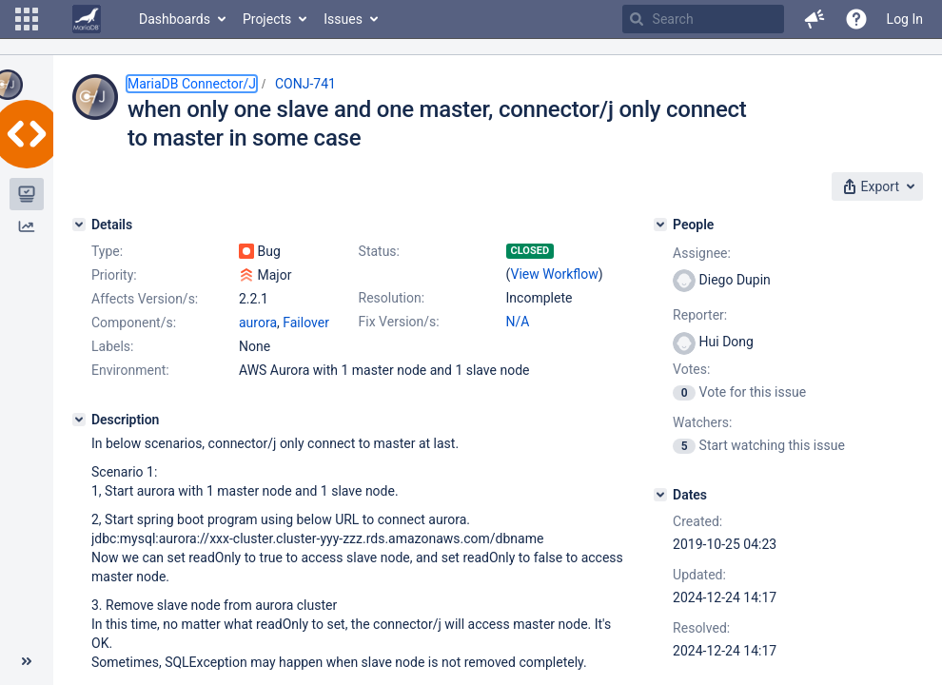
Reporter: (700, 315)
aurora (258, 322)
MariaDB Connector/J (192, 83)
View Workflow (555, 274)
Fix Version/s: (399, 321)
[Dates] (660, 494)
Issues (343, 19)
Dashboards (174, 19)
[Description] (79, 419)
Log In (905, 19)
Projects (267, 19)
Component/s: (133, 322)
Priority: (114, 275)
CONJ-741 (305, 83)
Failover (306, 322)
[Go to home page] (86, 19)
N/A (518, 321)
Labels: (112, 346)
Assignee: (702, 253)
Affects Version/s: (144, 298)
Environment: (130, 370)
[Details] (79, 224)
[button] (27, 19)
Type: (107, 251)
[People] (660, 224)
